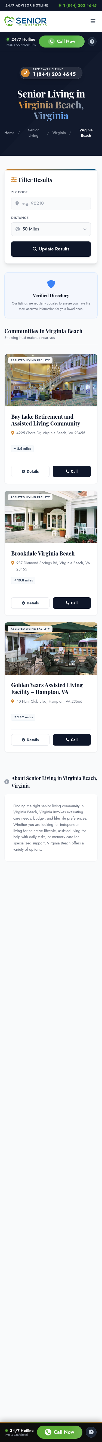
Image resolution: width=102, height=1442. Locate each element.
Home (9, 132)
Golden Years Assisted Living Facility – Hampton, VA (47, 688)
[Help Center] (91, 1432)
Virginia (59, 132)
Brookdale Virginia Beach (43, 553)
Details (30, 471)
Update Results (51, 249)
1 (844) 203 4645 (78, 5)
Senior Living (33, 132)
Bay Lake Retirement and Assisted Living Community (45, 420)
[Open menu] (93, 21)
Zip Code (19, 192)
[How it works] (92, 41)
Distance (20, 218)
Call (72, 471)
